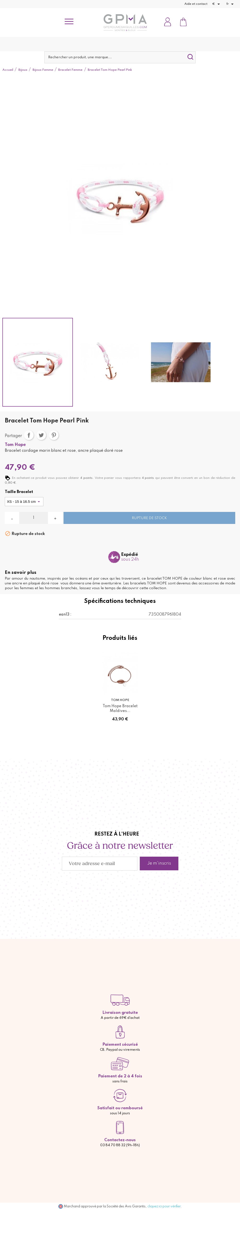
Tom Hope (15, 445)
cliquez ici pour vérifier (164, 1206)
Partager (29, 435)
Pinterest (54, 435)
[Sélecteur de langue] (230, 4)
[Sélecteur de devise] (217, 4)
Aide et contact (195, 4)
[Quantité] (33, 518)
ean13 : (65, 615)
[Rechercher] (120, 57)
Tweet (41, 435)
